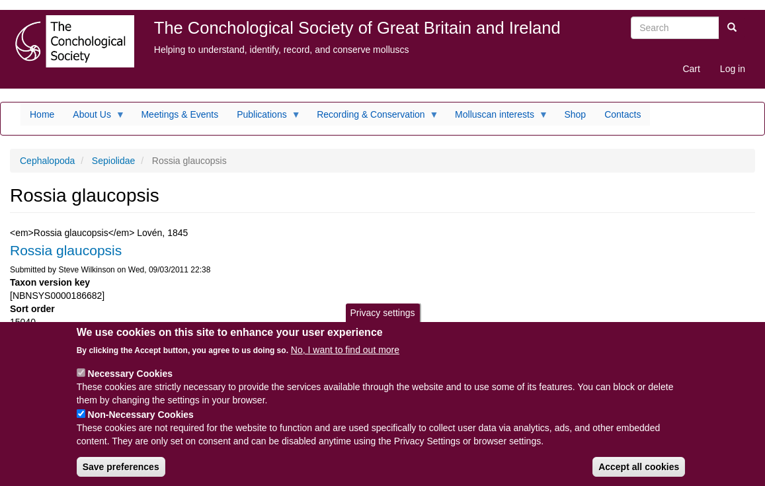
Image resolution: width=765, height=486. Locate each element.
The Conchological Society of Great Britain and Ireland (357, 28)
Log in (732, 68)
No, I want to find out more (345, 361)
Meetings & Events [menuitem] (179, 114)
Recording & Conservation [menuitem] (372, 117)
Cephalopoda (47, 160)
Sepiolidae (113, 160)
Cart (691, 68)
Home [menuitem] (42, 114)
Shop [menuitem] (575, 114)
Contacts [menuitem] (622, 114)
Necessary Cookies (130, 385)
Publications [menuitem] (264, 117)
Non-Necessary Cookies (141, 426)
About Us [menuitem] (94, 117)
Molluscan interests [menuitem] (497, 117)
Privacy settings (382, 324)
